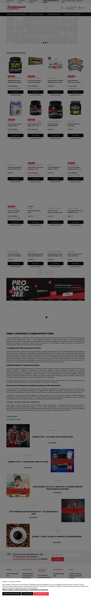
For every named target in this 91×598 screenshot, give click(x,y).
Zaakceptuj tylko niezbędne (11, 594)
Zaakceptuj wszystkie (41, 594)
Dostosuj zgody (27, 594)
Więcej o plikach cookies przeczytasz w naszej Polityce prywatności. (25, 590)
